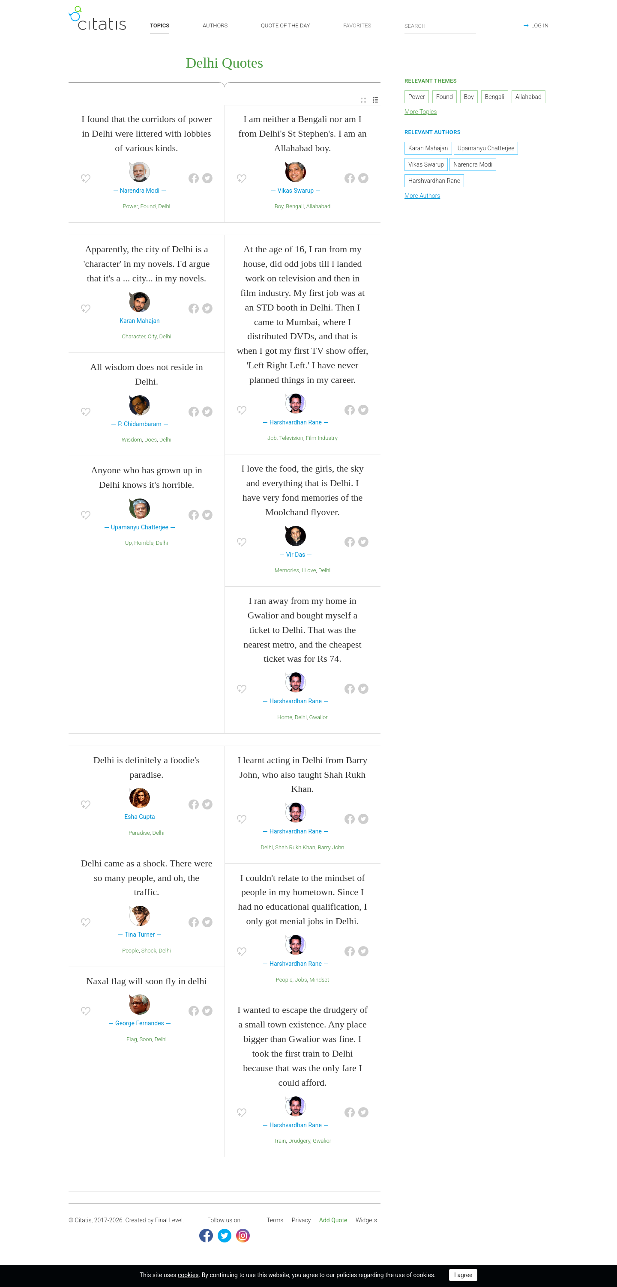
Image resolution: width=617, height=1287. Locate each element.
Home (284, 719)
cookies (188, 1275)
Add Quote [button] (333, 1221)
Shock (148, 952)
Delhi (164, 208)
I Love (309, 572)
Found (148, 208)
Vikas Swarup (426, 165)
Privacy (301, 1221)
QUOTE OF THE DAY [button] (285, 25)
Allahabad (318, 208)
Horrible (143, 544)
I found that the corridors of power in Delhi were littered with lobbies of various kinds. (146, 135)
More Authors (422, 197)
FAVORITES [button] (357, 25)
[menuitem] (363, 101)
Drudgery (299, 1142)
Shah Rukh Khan (295, 849)
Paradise (139, 834)
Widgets (366, 1221)
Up (128, 544)
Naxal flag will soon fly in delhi (146, 982)
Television (291, 439)
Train (280, 1142)
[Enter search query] (440, 25)
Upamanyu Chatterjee (486, 149)
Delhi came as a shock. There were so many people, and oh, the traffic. (147, 879)
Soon (145, 1041)
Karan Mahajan (428, 149)
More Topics (420, 113)
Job (272, 439)
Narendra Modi (472, 165)
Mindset (319, 981)
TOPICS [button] (159, 25)
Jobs (301, 981)
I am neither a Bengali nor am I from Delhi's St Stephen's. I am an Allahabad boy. (302, 135)
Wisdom (132, 441)
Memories (287, 572)
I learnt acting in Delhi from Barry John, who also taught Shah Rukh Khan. (302, 776)
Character (133, 338)
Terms (275, 1221)
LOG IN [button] (539, 25)
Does (150, 441)
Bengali (295, 208)
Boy (279, 208)
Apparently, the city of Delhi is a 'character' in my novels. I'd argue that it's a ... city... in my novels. (147, 265)
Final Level (169, 1221)
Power (130, 208)
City (152, 338)
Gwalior (318, 719)
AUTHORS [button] (215, 25)
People (130, 952)
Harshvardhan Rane (434, 182)
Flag (131, 1041)
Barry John (331, 849)
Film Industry (322, 439)
